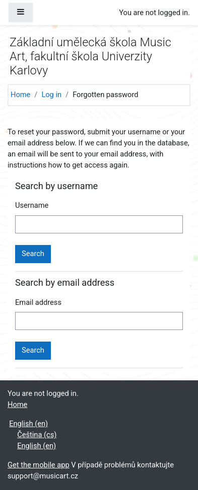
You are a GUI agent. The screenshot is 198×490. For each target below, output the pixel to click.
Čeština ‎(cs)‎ (36, 434)
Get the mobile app (39, 464)
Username (31, 205)
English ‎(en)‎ (28, 423)
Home (20, 94)
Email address (38, 302)
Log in (51, 94)
